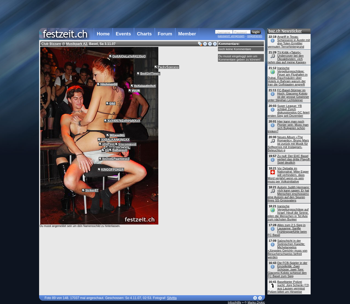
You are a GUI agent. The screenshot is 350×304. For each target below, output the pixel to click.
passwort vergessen (231, 36)
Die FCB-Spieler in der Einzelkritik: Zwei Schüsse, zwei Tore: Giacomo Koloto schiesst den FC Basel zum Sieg (287, 269)
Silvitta (172, 298)
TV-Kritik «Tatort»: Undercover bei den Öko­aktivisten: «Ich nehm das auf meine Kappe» (287, 57)
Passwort (240, 32)
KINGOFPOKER (112, 169)
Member (187, 33)
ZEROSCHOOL (119, 147)
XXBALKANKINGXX (115, 139)
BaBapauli (119, 150)
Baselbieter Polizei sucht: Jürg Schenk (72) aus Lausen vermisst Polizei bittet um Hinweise (288, 286)
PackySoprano (168, 67)
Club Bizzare (51, 44)
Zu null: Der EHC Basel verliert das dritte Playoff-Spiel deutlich (293, 159)
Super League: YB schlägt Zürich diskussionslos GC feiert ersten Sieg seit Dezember (289, 110)
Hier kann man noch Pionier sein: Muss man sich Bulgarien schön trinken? (288, 126)
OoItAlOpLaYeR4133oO (129, 56)
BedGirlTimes (150, 73)
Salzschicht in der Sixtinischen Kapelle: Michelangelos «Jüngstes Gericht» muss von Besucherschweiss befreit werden (287, 249)
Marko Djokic (256, 302)
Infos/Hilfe (234, 302)
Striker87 (91, 190)
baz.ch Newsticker (285, 31)
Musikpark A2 (76, 44)
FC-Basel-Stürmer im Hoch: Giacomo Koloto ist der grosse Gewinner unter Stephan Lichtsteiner (288, 95)
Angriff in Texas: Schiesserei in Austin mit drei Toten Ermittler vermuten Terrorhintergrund (289, 41)
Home (103, 33)
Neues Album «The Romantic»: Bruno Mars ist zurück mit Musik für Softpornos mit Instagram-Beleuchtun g (288, 143)
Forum (165, 33)
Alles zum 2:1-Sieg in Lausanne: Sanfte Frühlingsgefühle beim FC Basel (287, 230)
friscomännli (127, 144)
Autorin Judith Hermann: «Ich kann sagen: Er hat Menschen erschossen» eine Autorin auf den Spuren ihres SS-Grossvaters (289, 194)
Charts (144, 33)
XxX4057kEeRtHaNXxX (123, 120)
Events (123, 33)
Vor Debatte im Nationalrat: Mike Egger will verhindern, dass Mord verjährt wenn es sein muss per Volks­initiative (288, 175)
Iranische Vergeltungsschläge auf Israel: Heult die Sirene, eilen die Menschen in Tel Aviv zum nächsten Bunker (288, 212)
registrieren (254, 36)
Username (224, 32)
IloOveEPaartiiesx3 (115, 158)
